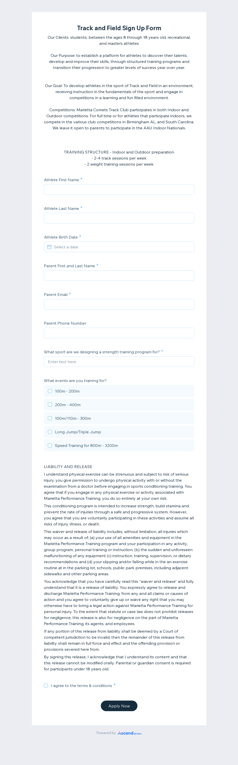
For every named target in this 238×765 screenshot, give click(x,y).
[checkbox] (119, 392)
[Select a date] (122, 247)
